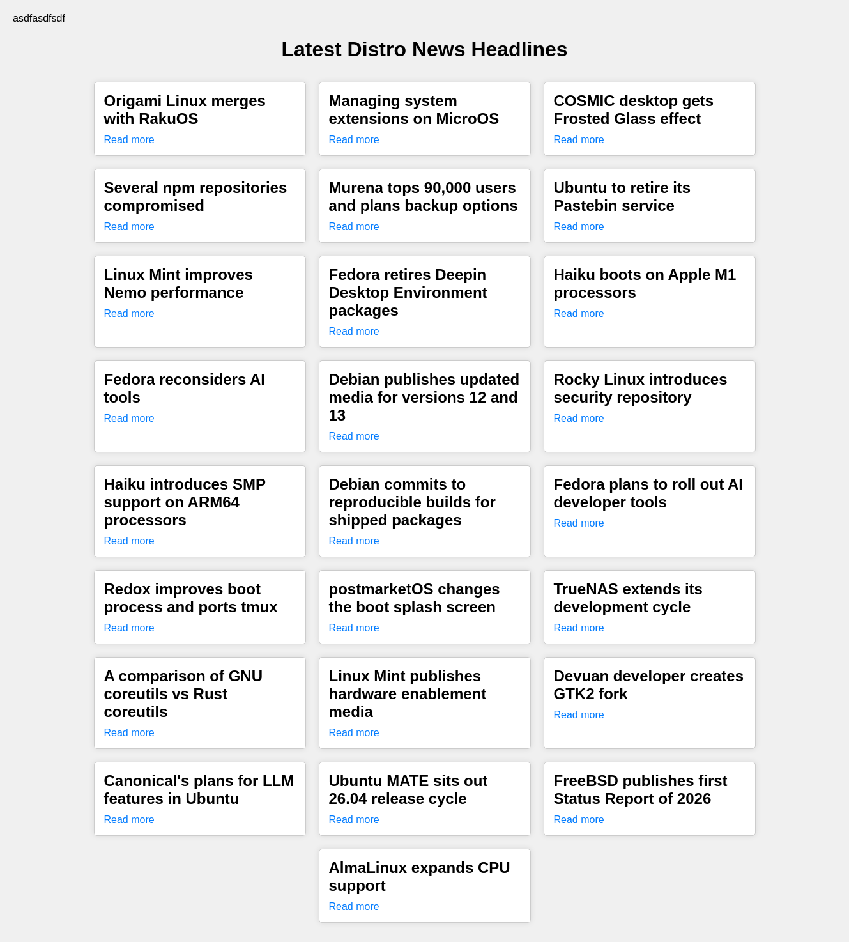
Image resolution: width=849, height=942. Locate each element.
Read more (129, 139)
